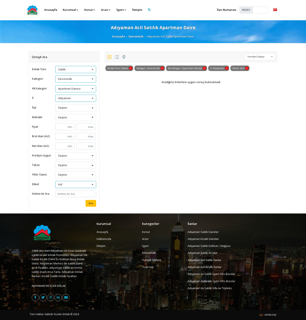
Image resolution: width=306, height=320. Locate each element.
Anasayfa (50, 10)
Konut (146, 232)
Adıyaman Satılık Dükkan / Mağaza (210, 246)
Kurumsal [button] (70, 10)
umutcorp (267, 314)
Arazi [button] (106, 10)
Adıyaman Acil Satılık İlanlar (205, 260)
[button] (275, 9)
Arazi (145, 239)
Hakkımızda (104, 239)
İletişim (137, 10)
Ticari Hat (148, 267)
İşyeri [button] (121, 10)
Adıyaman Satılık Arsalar (203, 253)
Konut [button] (89, 10)
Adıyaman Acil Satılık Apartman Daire (153, 27)
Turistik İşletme (151, 260)
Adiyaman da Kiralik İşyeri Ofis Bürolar (212, 281)
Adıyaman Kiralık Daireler (204, 239)
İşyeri (145, 246)
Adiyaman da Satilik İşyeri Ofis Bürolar (212, 274)
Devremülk (136, 36)
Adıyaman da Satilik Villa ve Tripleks (210, 288)
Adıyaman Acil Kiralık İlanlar (205, 267)
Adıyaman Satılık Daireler (204, 232)
